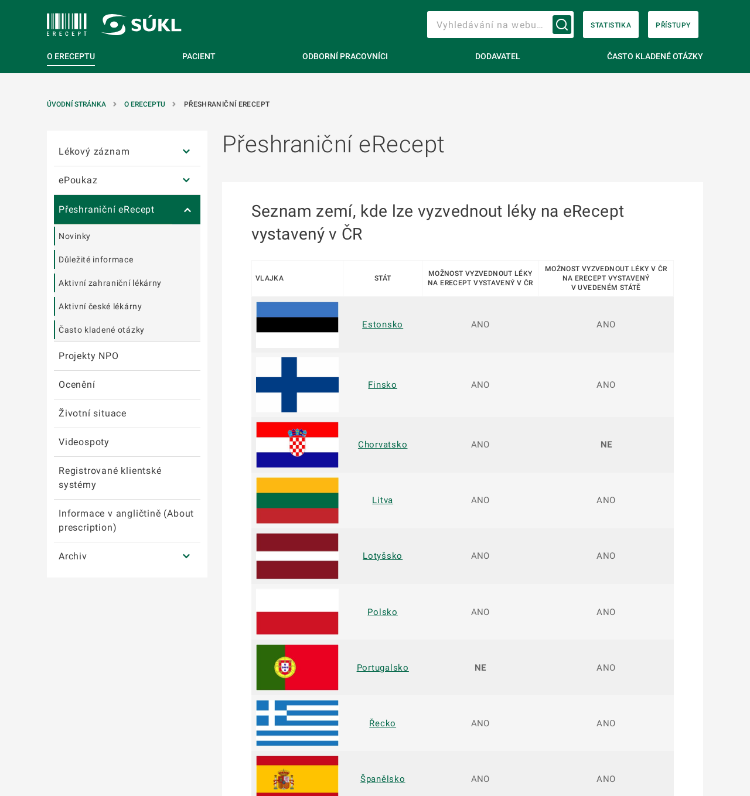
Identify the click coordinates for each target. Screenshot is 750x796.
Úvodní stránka (77, 104)
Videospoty (84, 441)
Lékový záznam (94, 151)
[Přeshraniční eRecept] (186, 209)
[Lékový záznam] (186, 152)
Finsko (382, 385)
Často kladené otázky (655, 56)
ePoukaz (78, 180)
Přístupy (673, 25)
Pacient (199, 56)
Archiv (73, 556)
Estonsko (382, 324)
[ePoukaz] (186, 180)
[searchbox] (500, 24)
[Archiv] (186, 556)
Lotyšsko (383, 556)
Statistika (611, 25)
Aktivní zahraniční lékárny (110, 283)
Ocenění (77, 384)
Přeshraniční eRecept (107, 209)
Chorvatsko (383, 444)
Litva (382, 500)
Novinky (75, 236)
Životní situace (93, 413)
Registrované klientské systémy (110, 477)
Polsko (382, 612)
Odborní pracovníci (345, 56)
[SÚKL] (67, 24)
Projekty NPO (89, 355)
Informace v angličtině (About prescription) (126, 520)
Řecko (382, 723)
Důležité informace (96, 259)
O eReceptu (71, 56)
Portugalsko (383, 667)
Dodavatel (497, 56)
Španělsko (382, 779)
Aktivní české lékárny (100, 306)
